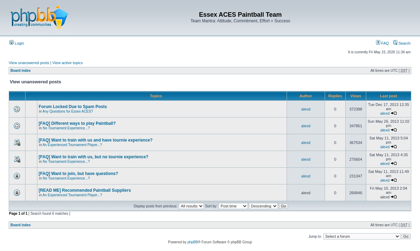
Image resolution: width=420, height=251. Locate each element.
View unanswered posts (29, 63)
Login (16, 43)
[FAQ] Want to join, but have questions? (78, 173)
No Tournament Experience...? (66, 128)
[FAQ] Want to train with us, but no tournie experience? (93, 156)
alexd (305, 109)
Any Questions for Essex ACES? (68, 111)
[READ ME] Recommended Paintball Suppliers (85, 190)
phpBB (192, 242)
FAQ (382, 43)
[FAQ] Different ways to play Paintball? (77, 123)
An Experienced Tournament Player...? (72, 145)
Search (402, 43)
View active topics (67, 63)
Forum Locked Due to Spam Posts (73, 106)
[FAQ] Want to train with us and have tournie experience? (96, 140)
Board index (20, 71)
